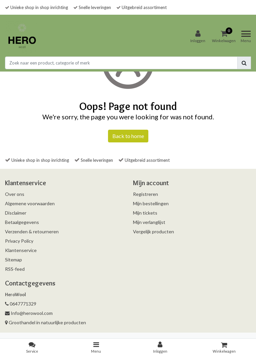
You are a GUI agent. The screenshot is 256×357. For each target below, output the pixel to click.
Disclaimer (15, 213)
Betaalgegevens (22, 222)
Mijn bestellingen (151, 203)
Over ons (14, 194)
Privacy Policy (19, 241)
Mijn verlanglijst (149, 222)
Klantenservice (21, 250)
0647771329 (20, 304)
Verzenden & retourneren (32, 231)
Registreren (145, 194)
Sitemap (13, 259)
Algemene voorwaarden (30, 203)
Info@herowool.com (29, 313)
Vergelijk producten (153, 231)
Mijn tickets (145, 213)
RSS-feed (15, 269)
